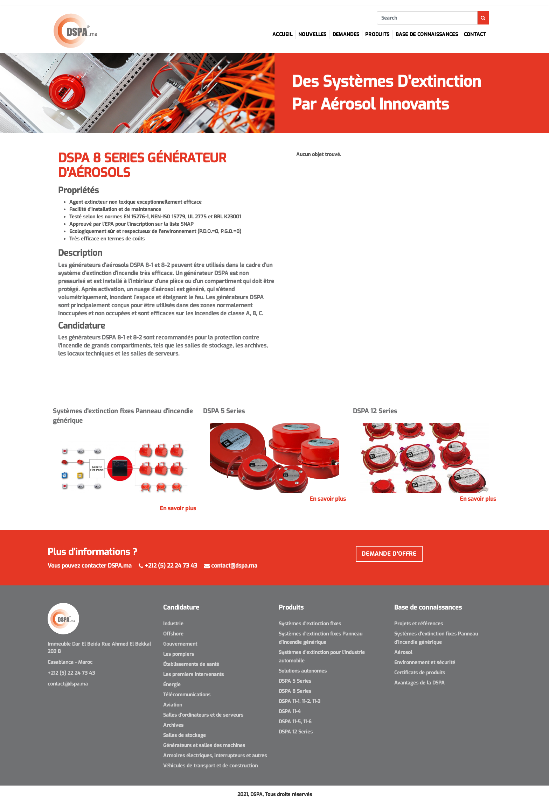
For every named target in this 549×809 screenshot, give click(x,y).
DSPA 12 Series (296, 732)
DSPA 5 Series (295, 681)
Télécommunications (186, 694)
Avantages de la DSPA (419, 683)
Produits (377, 34)
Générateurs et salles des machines (204, 745)
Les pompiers (178, 654)
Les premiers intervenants (193, 674)
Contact (475, 34)
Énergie (172, 684)
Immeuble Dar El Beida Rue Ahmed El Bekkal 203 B (99, 648)
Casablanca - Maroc (70, 662)
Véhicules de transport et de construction (210, 765)
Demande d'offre (389, 553)
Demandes (346, 34)
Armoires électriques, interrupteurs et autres (215, 755)
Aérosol (403, 652)
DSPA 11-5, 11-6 (295, 721)
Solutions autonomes (303, 671)
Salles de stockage (184, 735)
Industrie (173, 623)
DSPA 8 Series (295, 691)
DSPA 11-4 (290, 711)
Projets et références (418, 623)
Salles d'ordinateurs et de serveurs (203, 715)
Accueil (282, 34)
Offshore (173, 634)
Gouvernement (180, 644)
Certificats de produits (419, 672)
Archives (173, 725)
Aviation (172, 705)
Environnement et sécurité (424, 662)
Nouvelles (312, 34)
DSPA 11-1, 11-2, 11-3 (299, 701)
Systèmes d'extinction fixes (310, 623)
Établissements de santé (191, 664)
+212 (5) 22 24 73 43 (171, 565)
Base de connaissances (427, 34)
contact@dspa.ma (234, 565)
